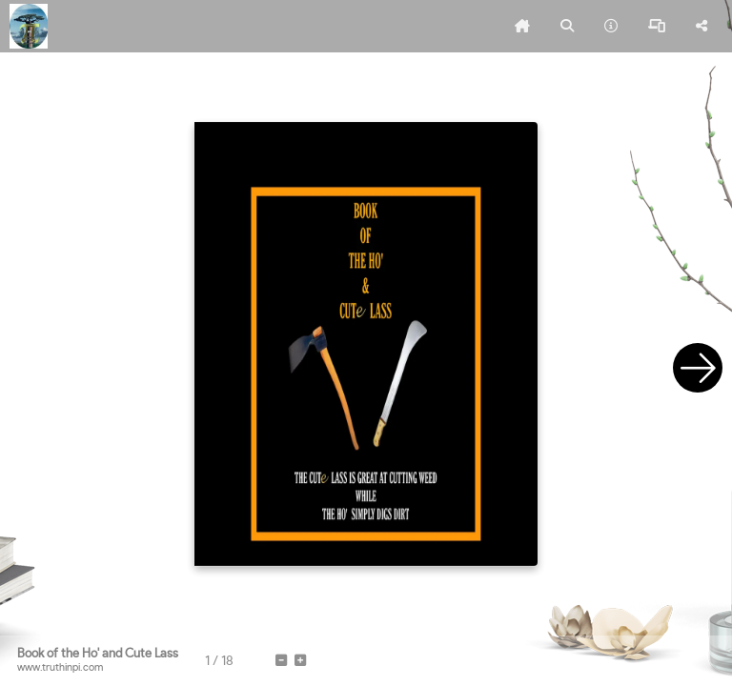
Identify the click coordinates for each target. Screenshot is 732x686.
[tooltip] (522, 26)
